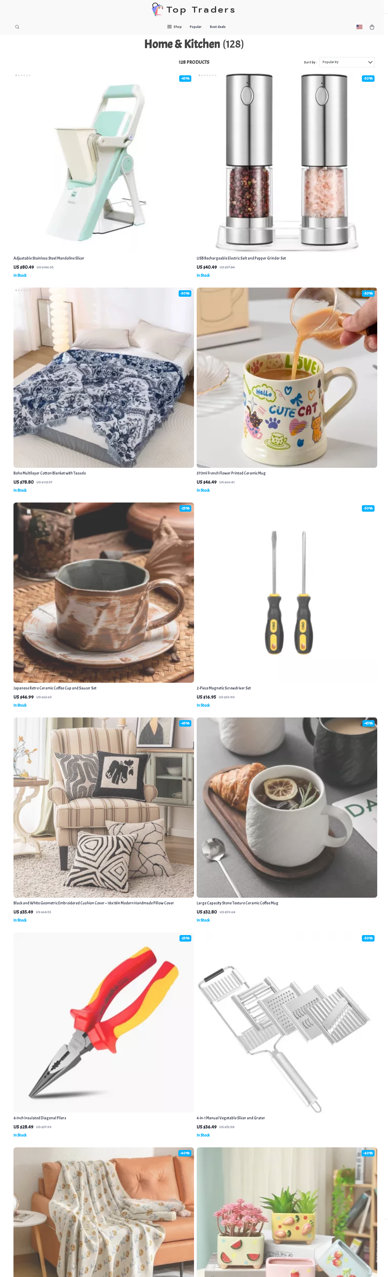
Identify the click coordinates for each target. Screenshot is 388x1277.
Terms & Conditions (137, 1209)
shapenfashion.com (296, 1174)
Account (232, 1236)
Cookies (232, 1209)
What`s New (235, 1191)
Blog (125, 1174)
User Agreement (239, 1218)
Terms (157, 1266)
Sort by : (310, 73)
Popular (196, 26)
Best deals (218, 26)
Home (230, 1174)
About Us (129, 1182)
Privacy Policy (133, 1200)
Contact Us (130, 1191)
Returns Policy (185, 1200)
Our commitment (295, 1204)
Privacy (168, 1266)
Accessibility (185, 1266)
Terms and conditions (243, 1227)
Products (233, 1182)
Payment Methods (188, 1182)
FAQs (177, 1174)
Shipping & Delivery (189, 1191)
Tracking (180, 1209)
